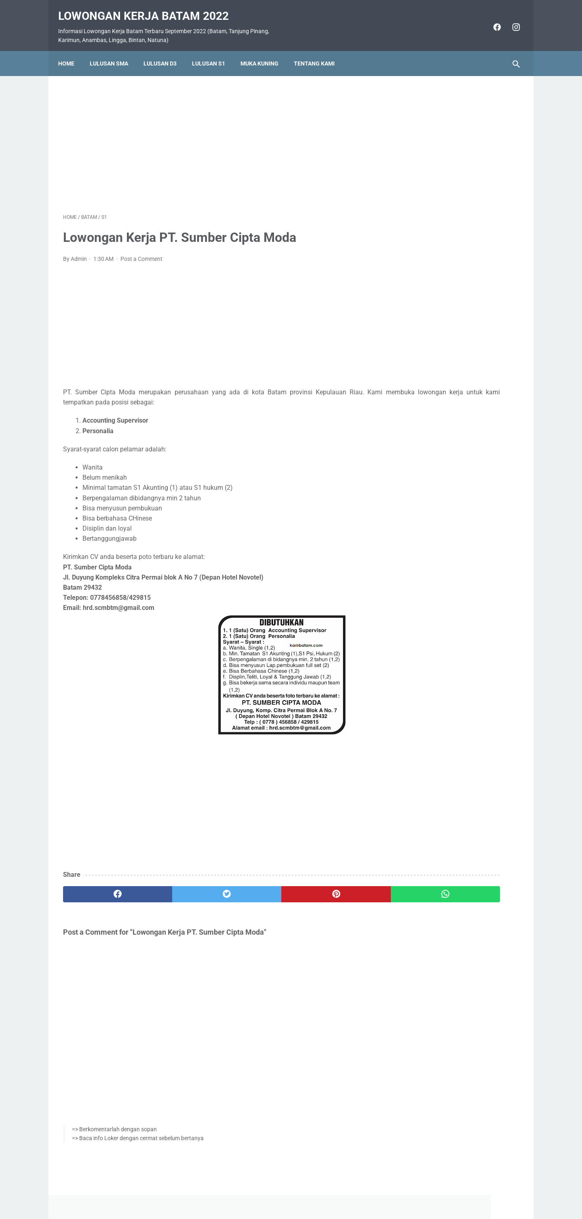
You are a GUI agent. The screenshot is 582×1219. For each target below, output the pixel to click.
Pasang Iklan (287, 1189)
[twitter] (177, 887)
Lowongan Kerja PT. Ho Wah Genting (457, 411)
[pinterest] (254, 887)
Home (71, 51)
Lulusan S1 (213, 51)
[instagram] (510, 19)
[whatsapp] (330, 887)
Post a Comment (141, 251)
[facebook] (491, 19)
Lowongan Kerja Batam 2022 (148, 8)
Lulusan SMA (114, 51)
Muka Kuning (264, 51)
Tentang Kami (319, 51)
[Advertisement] (216, 135)
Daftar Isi (323, 1189)
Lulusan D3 (164, 51)
